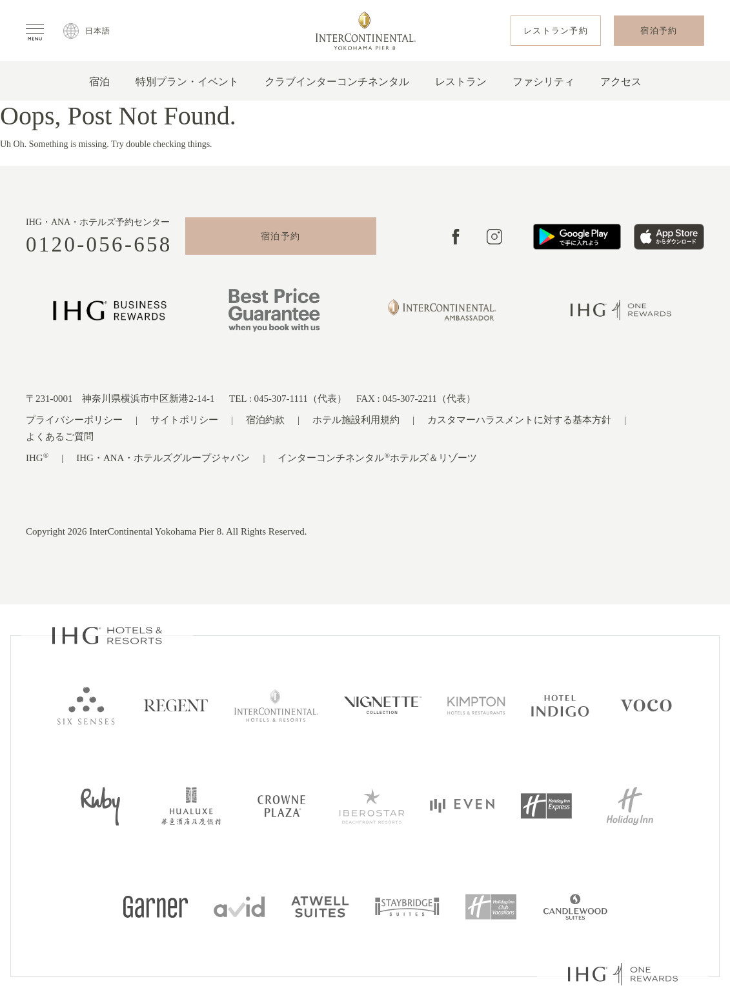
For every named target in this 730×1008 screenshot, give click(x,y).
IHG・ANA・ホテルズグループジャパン (163, 458)
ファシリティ (543, 81)
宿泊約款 (265, 420)
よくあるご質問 (60, 436)
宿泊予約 (281, 236)
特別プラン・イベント (187, 81)
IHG (37, 457)
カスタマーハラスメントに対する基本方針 (519, 420)
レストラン (461, 81)
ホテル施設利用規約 (356, 420)
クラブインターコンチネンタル (337, 81)
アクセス (621, 81)
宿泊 (99, 81)
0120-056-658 (99, 244)
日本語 (98, 30)
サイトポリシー (184, 420)
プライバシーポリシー (74, 420)
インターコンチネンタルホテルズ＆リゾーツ (377, 457)
